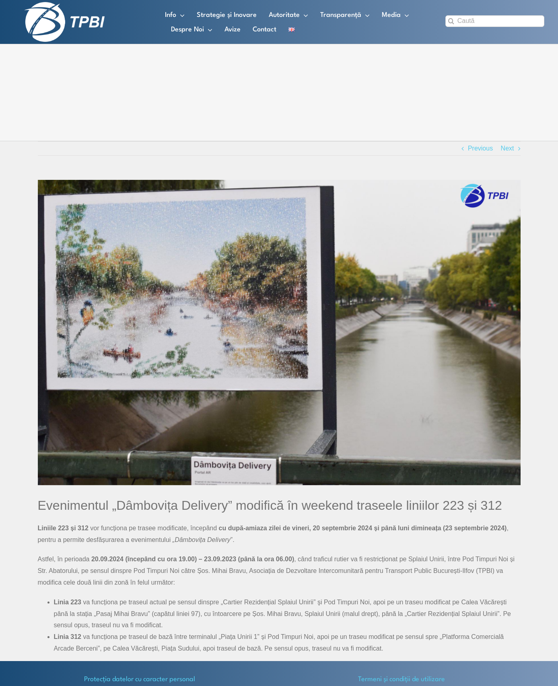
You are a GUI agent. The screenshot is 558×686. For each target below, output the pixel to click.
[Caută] (494, 21)
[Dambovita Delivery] (279, 332)
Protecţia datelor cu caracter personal (139, 679)
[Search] (451, 21)
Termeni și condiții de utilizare (401, 679)
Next (507, 148)
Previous (480, 148)
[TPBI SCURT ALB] (64, 5)
